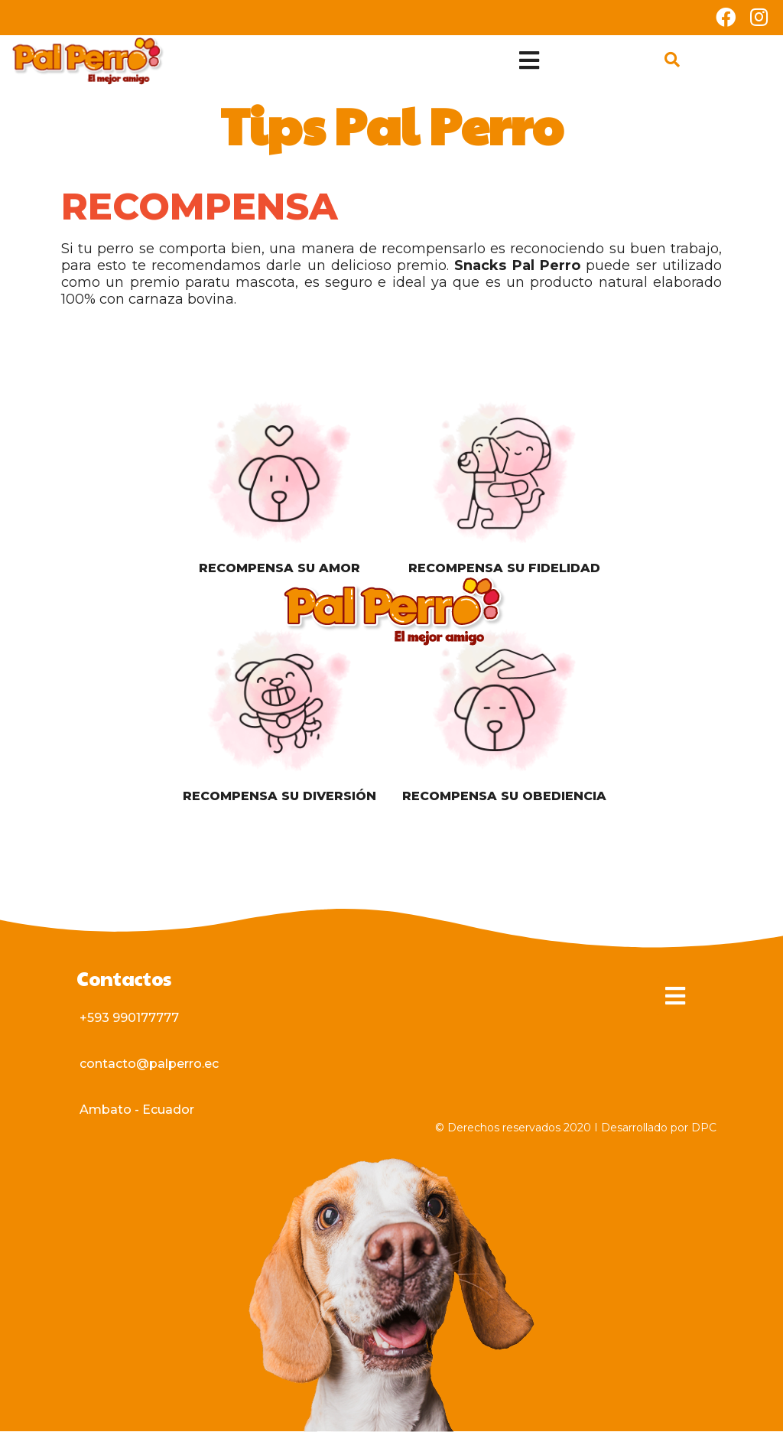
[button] (129, 1018)
